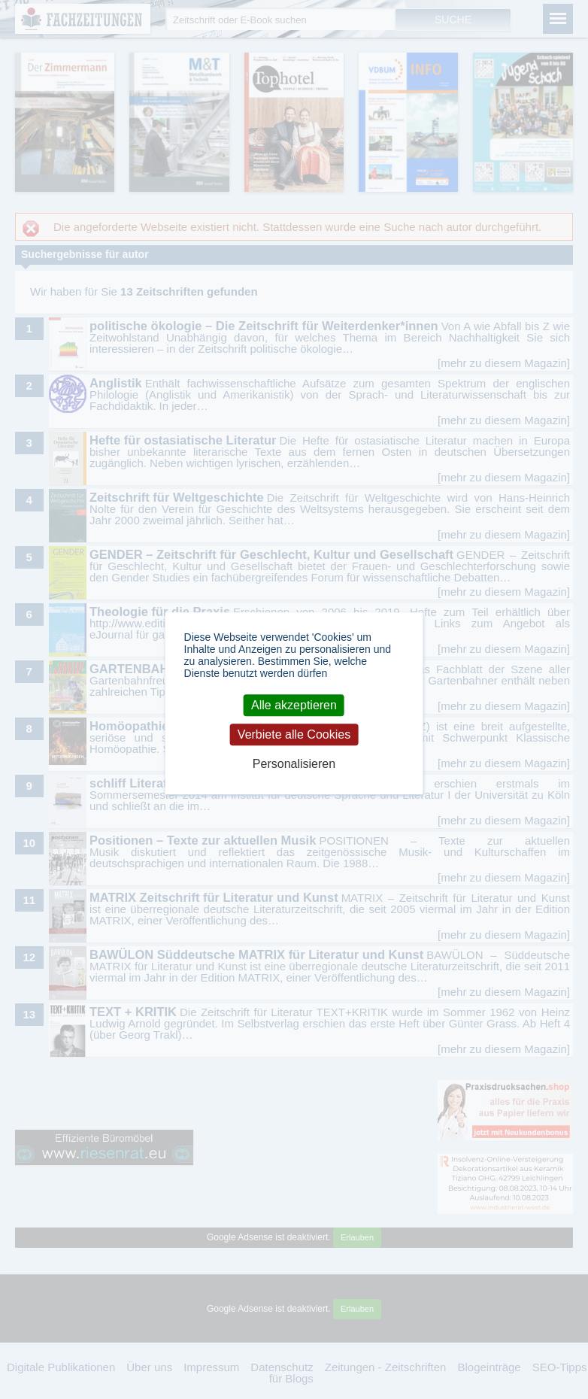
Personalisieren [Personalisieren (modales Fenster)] (294, 764)
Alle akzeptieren (294, 705)
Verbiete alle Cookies (294, 734)
